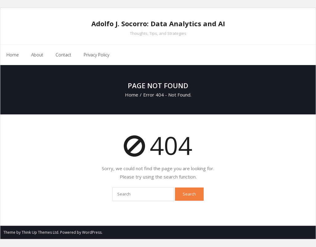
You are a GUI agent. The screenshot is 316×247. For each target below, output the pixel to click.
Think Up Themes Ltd (40, 232)
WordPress (92, 232)
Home (12, 55)
